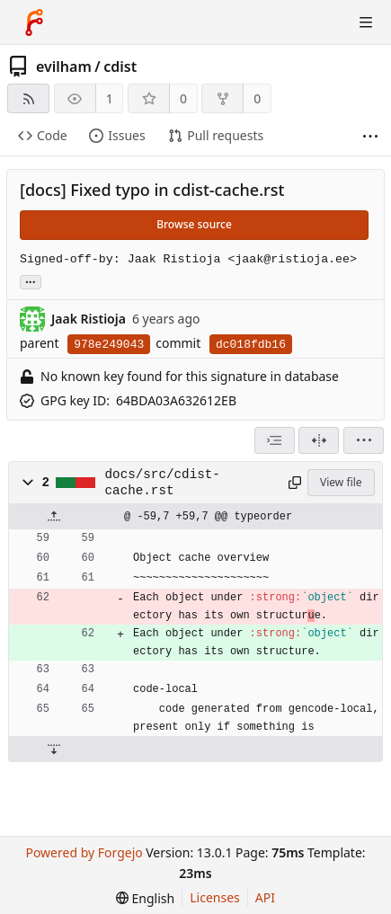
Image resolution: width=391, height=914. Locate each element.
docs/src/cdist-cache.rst (162, 482)
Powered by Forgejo (83, 852)
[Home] (34, 22)
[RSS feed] (28, 98)
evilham (64, 66)
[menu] (363, 440)
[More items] (370, 136)
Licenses (215, 897)
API (265, 897)
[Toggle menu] (366, 22)
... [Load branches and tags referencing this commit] (30, 281)
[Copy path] (294, 482)
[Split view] (318, 440)
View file (340, 482)
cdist (120, 66)
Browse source (194, 224)
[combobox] (274, 440)
